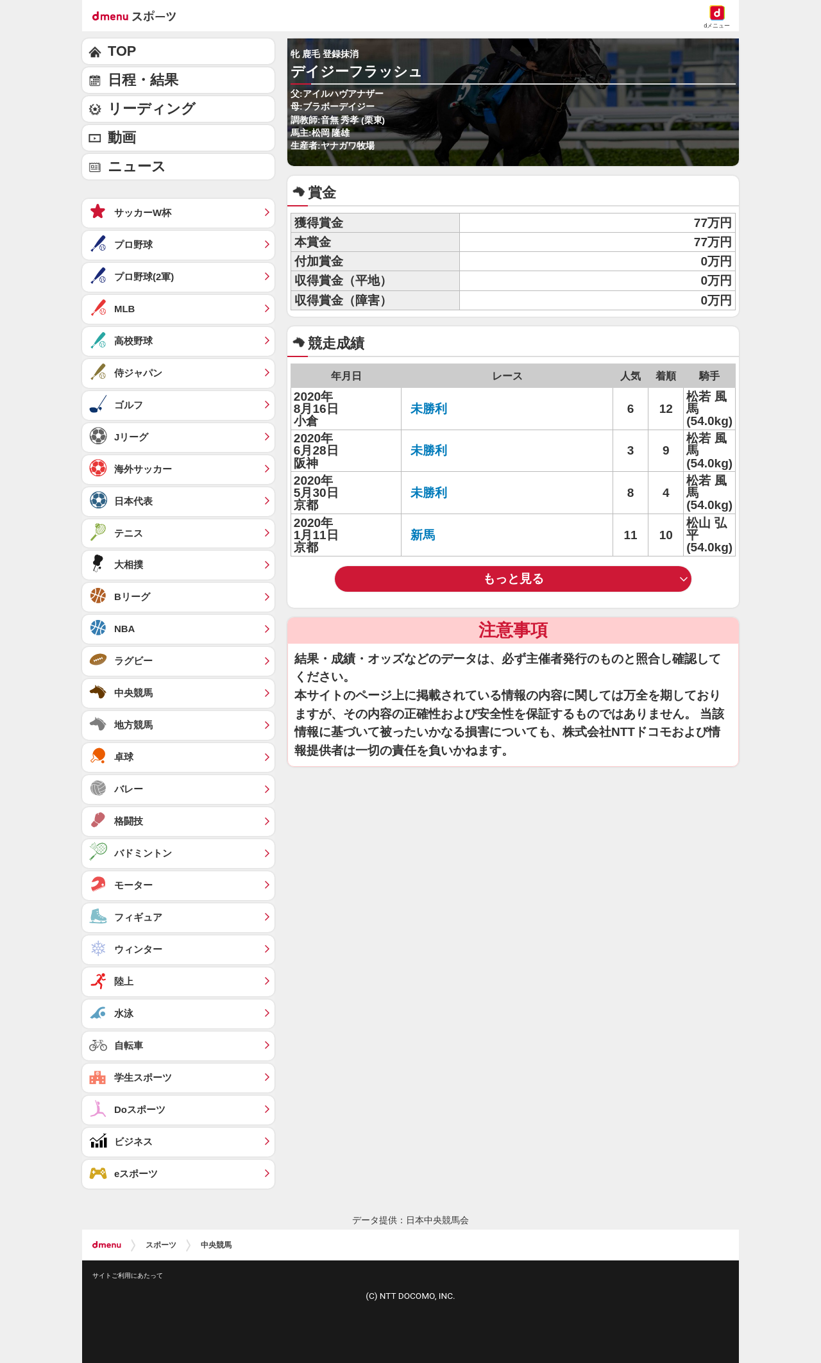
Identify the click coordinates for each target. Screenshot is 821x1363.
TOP (122, 51)
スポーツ (161, 1245)
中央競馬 (216, 1245)
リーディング (152, 109)
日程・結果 (143, 80)
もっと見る (513, 578)
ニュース (137, 166)
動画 (122, 138)
